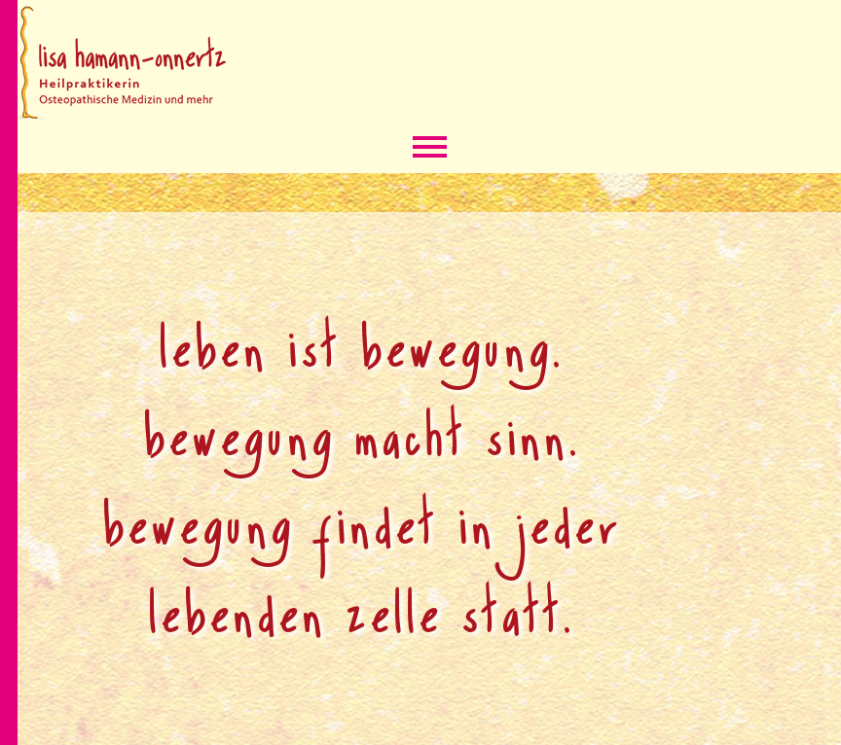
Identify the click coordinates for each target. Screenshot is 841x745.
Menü (430, 148)
